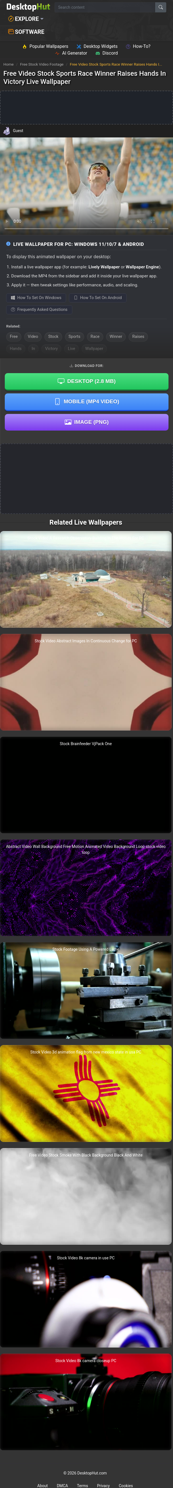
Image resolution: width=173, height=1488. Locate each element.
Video (33, 336)
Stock (53, 336)
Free (14, 336)
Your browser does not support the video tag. (86, 186)
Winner (116, 336)
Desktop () (87, 381)
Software (26, 31)
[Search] (160, 7)
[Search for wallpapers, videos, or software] (105, 7)
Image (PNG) (87, 422)
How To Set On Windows (36, 297)
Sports (74, 336)
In (33, 348)
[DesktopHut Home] (28, 7)
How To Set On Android (98, 297)
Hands (16, 348)
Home (8, 64)
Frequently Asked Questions (39, 309)
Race (95, 336)
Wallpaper (94, 348)
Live (71, 348)
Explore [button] (23, 18)
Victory (51, 348)
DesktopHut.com (92, 1473)
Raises (138, 336)
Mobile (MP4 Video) (86, 401)
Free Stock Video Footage (42, 64)
